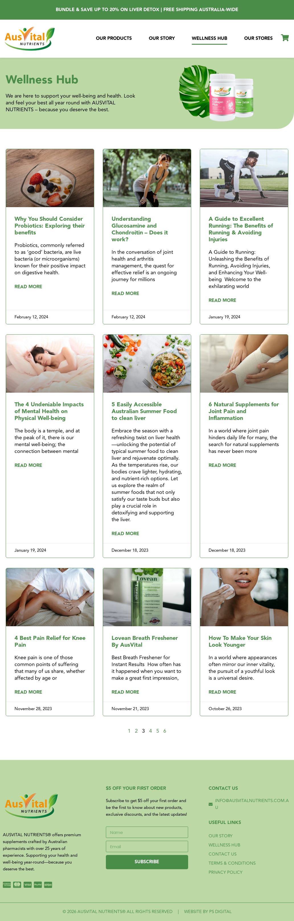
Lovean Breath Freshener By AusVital (145, 642)
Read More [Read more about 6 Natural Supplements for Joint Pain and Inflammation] (222, 465)
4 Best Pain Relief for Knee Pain (50, 642)
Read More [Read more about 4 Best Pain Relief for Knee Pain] (28, 692)
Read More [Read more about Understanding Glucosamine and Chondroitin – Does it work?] (125, 293)
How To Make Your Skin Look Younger (240, 642)
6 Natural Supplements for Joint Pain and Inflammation (244, 411)
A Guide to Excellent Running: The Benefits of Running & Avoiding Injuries (241, 229)
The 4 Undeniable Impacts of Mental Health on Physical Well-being (49, 411)
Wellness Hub (209, 38)
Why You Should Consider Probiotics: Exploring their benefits (50, 226)
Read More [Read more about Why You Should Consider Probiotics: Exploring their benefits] (28, 287)
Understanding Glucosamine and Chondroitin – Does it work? (140, 229)
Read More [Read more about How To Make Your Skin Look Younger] (222, 692)
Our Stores (258, 38)
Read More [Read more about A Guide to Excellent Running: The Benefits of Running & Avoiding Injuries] (222, 300)
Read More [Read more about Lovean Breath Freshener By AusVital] (125, 692)
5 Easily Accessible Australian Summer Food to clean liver (144, 411)
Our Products (114, 38)
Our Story (162, 38)
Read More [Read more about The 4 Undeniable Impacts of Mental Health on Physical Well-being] (28, 465)
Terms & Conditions (232, 863)
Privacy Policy (225, 872)
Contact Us (223, 854)
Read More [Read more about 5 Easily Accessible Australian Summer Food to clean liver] (125, 534)
